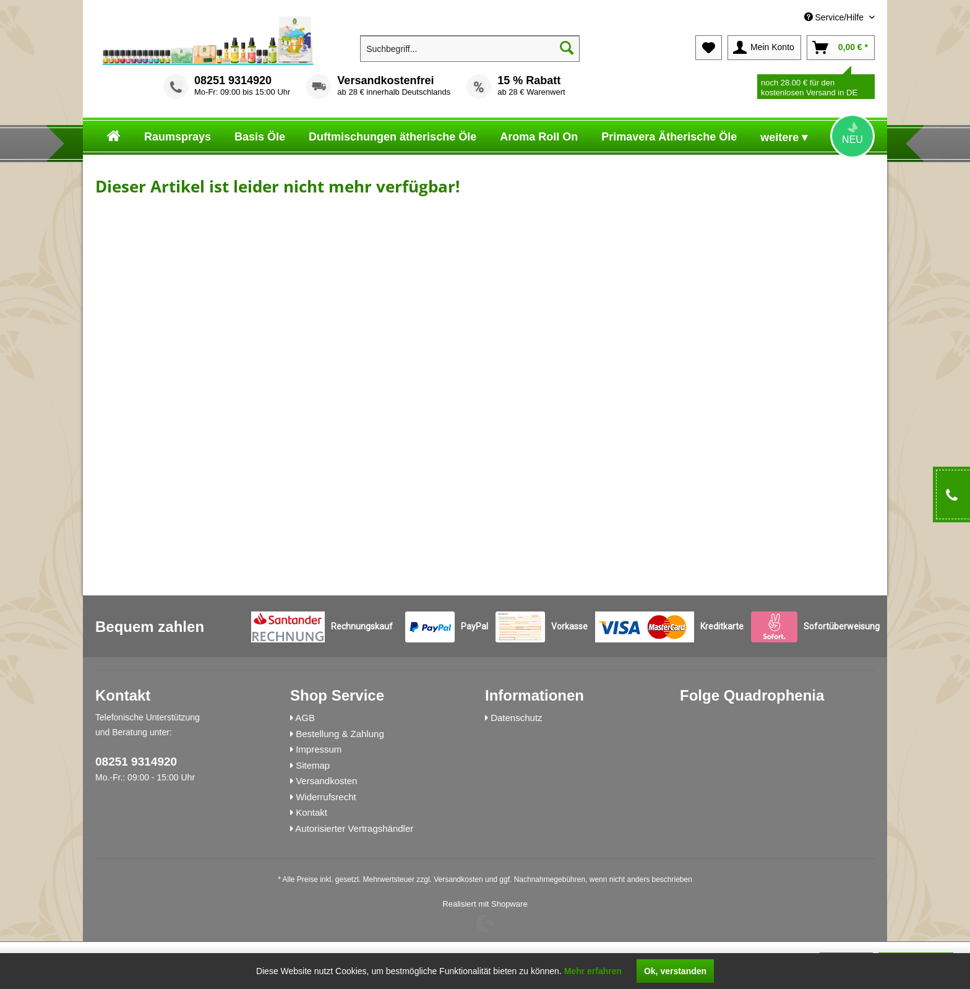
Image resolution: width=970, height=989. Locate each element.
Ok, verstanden (675, 971)
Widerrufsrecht (326, 797)
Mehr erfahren (593, 971)
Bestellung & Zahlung (340, 733)
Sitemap (313, 765)
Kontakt (311, 812)
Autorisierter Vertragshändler (354, 828)
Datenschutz (516, 717)
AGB (305, 717)
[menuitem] (785, 17)
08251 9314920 (233, 80)
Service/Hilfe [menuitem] (835, 17)
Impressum (318, 749)
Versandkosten (326, 780)
